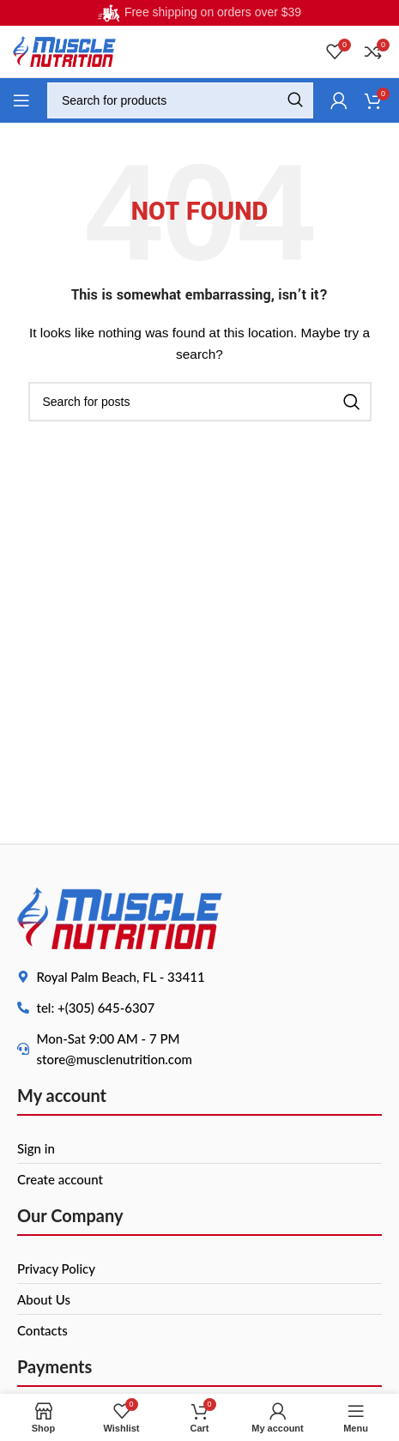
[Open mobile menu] (21, 100)
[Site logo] (64, 51)
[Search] (180, 100)
